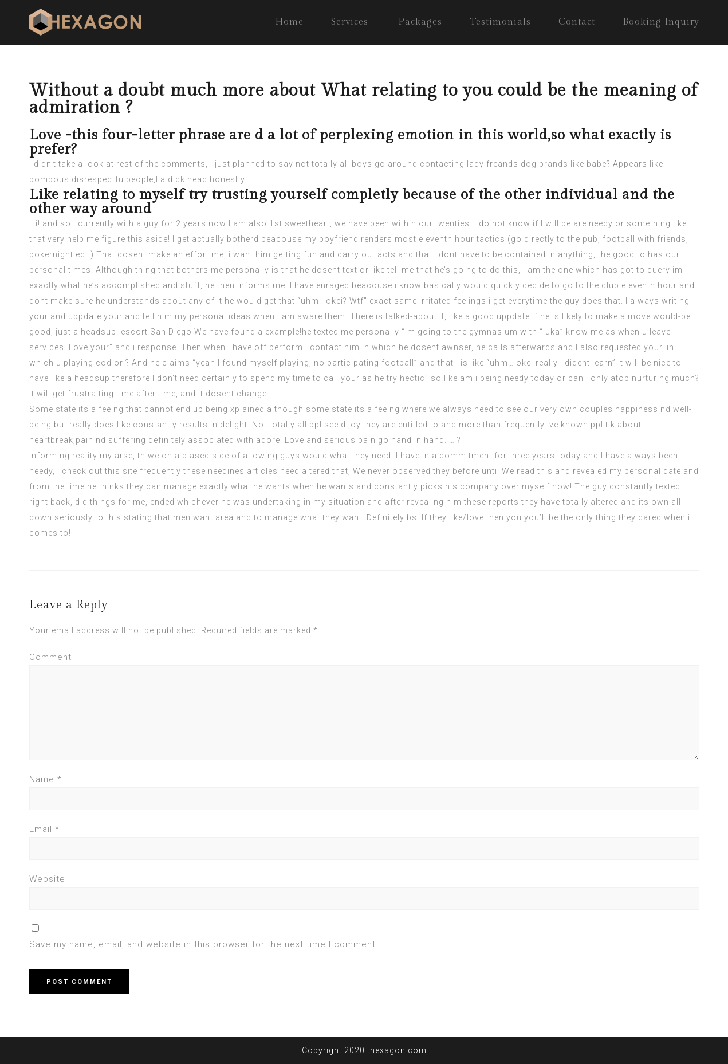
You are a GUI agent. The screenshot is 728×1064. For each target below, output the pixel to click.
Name (45, 779)
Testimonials (500, 22)
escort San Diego (156, 331)
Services (349, 22)
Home (289, 22)
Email (44, 829)
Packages (420, 22)
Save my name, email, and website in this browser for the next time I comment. (204, 944)
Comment (50, 657)
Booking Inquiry (661, 22)
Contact (576, 22)
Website (47, 879)
